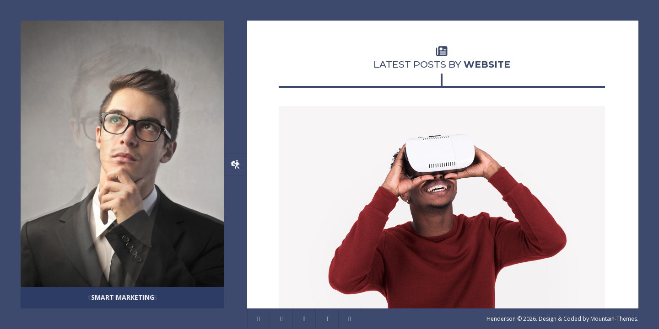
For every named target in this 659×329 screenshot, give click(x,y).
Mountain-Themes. (614, 319)
